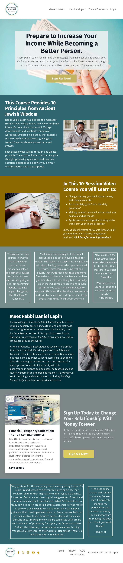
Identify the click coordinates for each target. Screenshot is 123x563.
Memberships (77, 9)
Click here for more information (91, 238)
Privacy (72, 552)
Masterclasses (56, 9)
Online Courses (98, 9)
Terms (60, 552)
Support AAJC (77, 556)
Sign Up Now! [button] (61, 78)
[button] (78, 454)
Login (113, 9)
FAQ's (82, 552)
